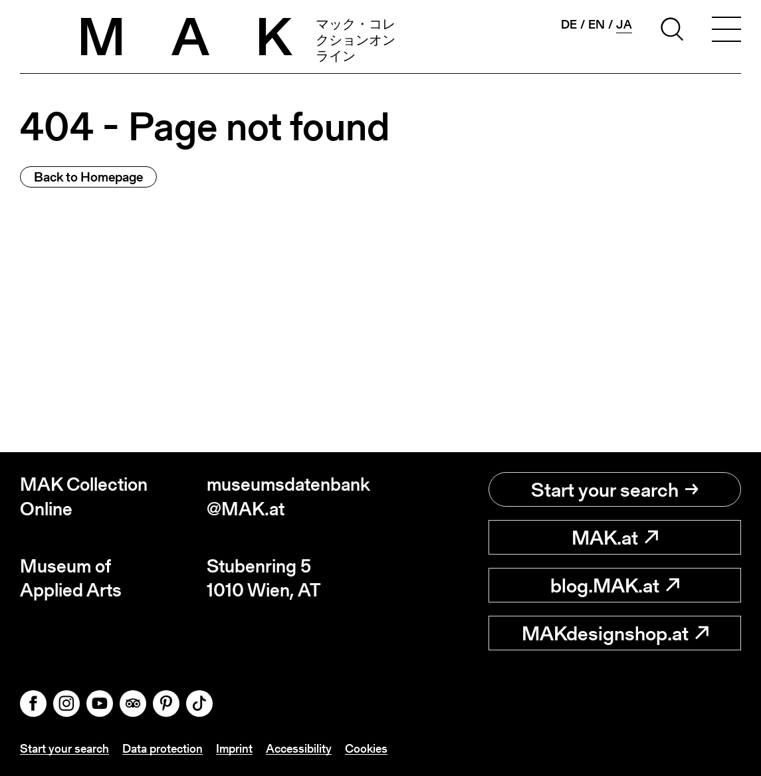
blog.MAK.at (614, 585)
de (569, 25)
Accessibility (299, 748)
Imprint (234, 748)
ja (624, 25)
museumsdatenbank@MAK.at (288, 496)
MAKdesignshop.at (615, 633)
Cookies (366, 748)
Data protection (162, 748)
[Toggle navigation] (726, 31)
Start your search (615, 489)
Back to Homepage (88, 177)
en (596, 25)
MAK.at (615, 537)
